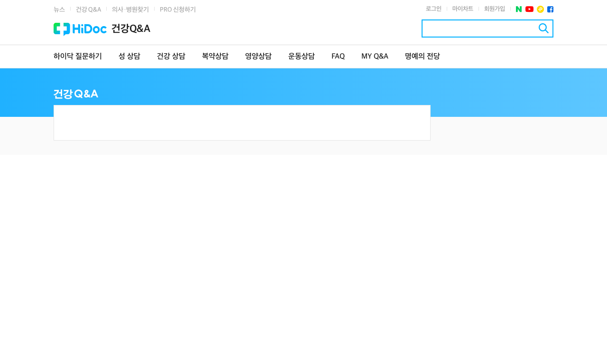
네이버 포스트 (519, 9)
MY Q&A (374, 56)
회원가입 (494, 9)
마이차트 (462, 9)
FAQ (338, 56)
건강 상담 (171, 56)
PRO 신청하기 (178, 10)
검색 (544, 28)
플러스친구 (540, 9)
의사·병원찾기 (130, 10)
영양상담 (258, 56)
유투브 (529, 9)
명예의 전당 (422, 56)
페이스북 (550, 9)
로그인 (433, 9)
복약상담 (215, 56)
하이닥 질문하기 (78, 56)
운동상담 (301, 56)
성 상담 (129, 56)
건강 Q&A (88, 10)
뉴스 (59, 10)
